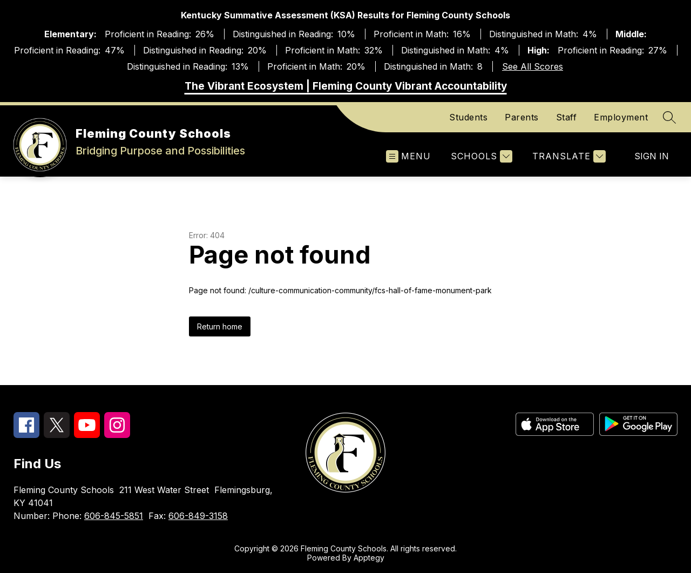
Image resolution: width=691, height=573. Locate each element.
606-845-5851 (113, 515)
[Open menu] (408, 156)
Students (468, 117)
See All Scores (532, 66)
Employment (621, 117)
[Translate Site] (568, 156)
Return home (219, 326)
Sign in (651, 156)
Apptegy (369, 557)
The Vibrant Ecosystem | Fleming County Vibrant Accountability (346, 86)
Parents (522, 117)
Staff (566, 117)
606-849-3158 (198, 515)
